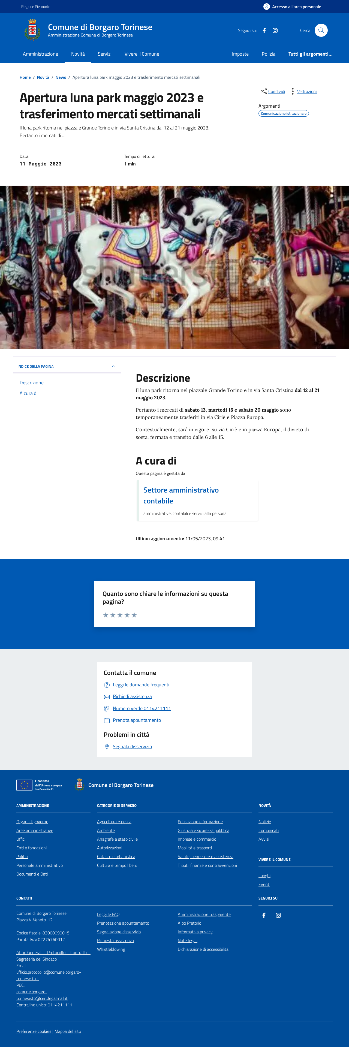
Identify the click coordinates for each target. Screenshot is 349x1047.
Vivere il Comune (142, 54)
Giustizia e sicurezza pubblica (203, 830)
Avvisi (263, 839)
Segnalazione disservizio (119, 931)
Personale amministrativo (39, 865)
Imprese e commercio (197, 839)
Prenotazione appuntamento (123, 923)
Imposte (240, 54)
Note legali (187, 940)
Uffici (20, 839)
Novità (78, 54)
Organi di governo (32, 821)
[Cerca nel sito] (321, 30)
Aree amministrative (34, 830)
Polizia (268, 54)
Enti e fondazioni (31, 847)
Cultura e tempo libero (117, 865)
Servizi (105, 54)
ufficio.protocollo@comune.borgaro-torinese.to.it (48, 975)
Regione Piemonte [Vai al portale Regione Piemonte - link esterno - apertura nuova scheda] (35, 6)
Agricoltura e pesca (114, 821)
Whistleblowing (111, 949)
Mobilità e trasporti (195, 847)
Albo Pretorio (189, 923)
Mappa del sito (68, 1031)
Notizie (264, 821)
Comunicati (268, 830)
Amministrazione (40, 54)
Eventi (264, 884)
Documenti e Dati (32, 874)
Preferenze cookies (33, 1031)
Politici (22, 856)
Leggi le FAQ (108, 914)
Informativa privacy (195, 931)
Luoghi (264, 875)
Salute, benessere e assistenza (205, 856)
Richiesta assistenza (115, 940)
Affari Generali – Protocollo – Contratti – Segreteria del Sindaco (53, 955)
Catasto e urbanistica (116, 856)
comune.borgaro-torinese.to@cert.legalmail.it (42, 994)
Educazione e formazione (200, 821)
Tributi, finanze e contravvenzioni (207, 865)
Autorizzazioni (109, 847)
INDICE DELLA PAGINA (66, 366)
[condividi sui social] (272, 91)
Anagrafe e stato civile (117, 839)
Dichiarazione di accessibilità (203, 949)
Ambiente (106, 830)
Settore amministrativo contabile (181, 495)
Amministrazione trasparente (204, 914)
